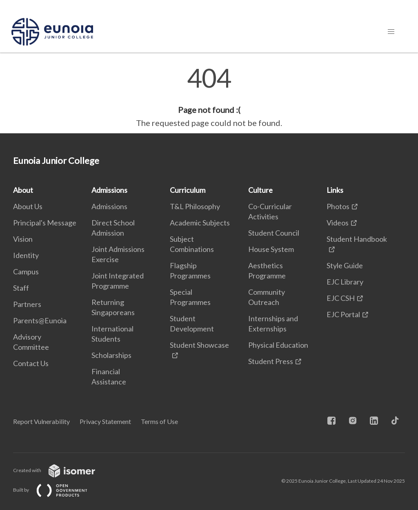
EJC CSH (341, 298)
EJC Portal (343, 314)
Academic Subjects (200, 222)
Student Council (273, 232)
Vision (23, 238)
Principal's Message (44, 222)
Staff (21, 287)
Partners (27, 304)
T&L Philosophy (195, 206)
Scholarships (111, 355)
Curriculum (187, 189)
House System (271, 249)
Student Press (270, 361)
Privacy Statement (105, 421)
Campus (26, 271)
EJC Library (345, 281)
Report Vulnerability (41, 421)
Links (335, 189)
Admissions (109, 189)
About (23, 189)
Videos (338, 222)
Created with (60, 470)
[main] (209, 97)
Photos (338, 206)
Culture (260, 189)
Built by (56, 490)
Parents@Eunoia (40, 320)
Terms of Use (159, 421)
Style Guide (345, 265)
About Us (27, 206)
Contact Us (31, 363)
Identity (26, 255)
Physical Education (278, 344)
